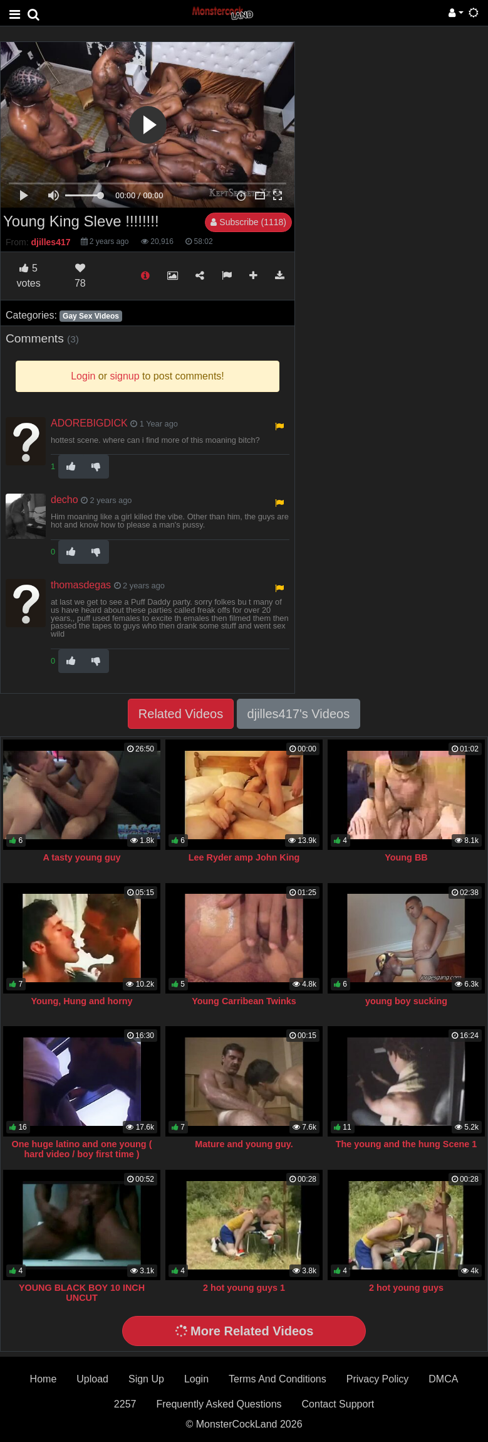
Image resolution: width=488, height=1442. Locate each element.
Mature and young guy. (244, 1144)
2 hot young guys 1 (244, 1288)
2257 (125, 1404)
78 (80, 276)
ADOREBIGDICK (89, 423)
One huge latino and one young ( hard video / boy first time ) (82, 1149)
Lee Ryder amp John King (244, 857)
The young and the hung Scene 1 (406, 1144)
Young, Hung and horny (82, 1001)
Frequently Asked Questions (218, 1404)
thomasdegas (81, 585)
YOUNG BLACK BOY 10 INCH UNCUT (82, 1293)
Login (196, 1379)
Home (43, 1379)
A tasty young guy (81, 857)
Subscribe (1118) (248, 222)
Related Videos (180, 714)
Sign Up (146, 1379)
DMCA (443, 1379)
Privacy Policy (377, 1379)
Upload (92, 1379)
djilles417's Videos (298, 714)
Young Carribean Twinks (244, 1001)
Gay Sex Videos (91, 316)
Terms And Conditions (277, 1379)
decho (64, 499)
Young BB (406, 857)
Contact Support (338, 1404)
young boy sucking (406, 1001)
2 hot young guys (406, 1288)
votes (28, 276)
